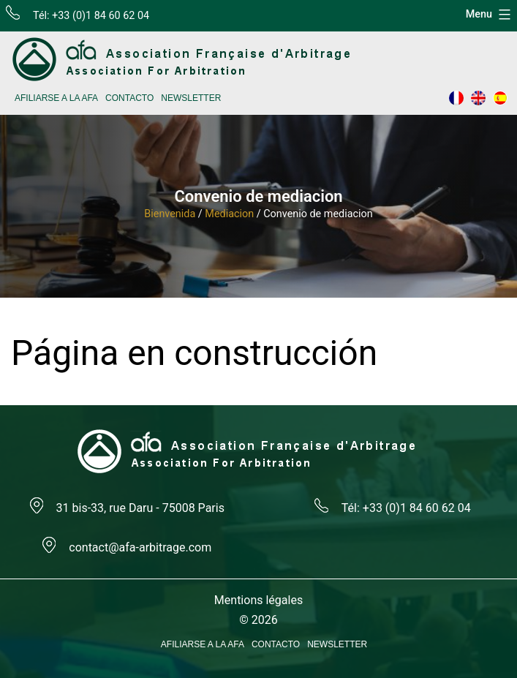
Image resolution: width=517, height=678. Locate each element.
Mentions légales (258, 600)
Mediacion (229, 214)
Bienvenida (169, 214)
